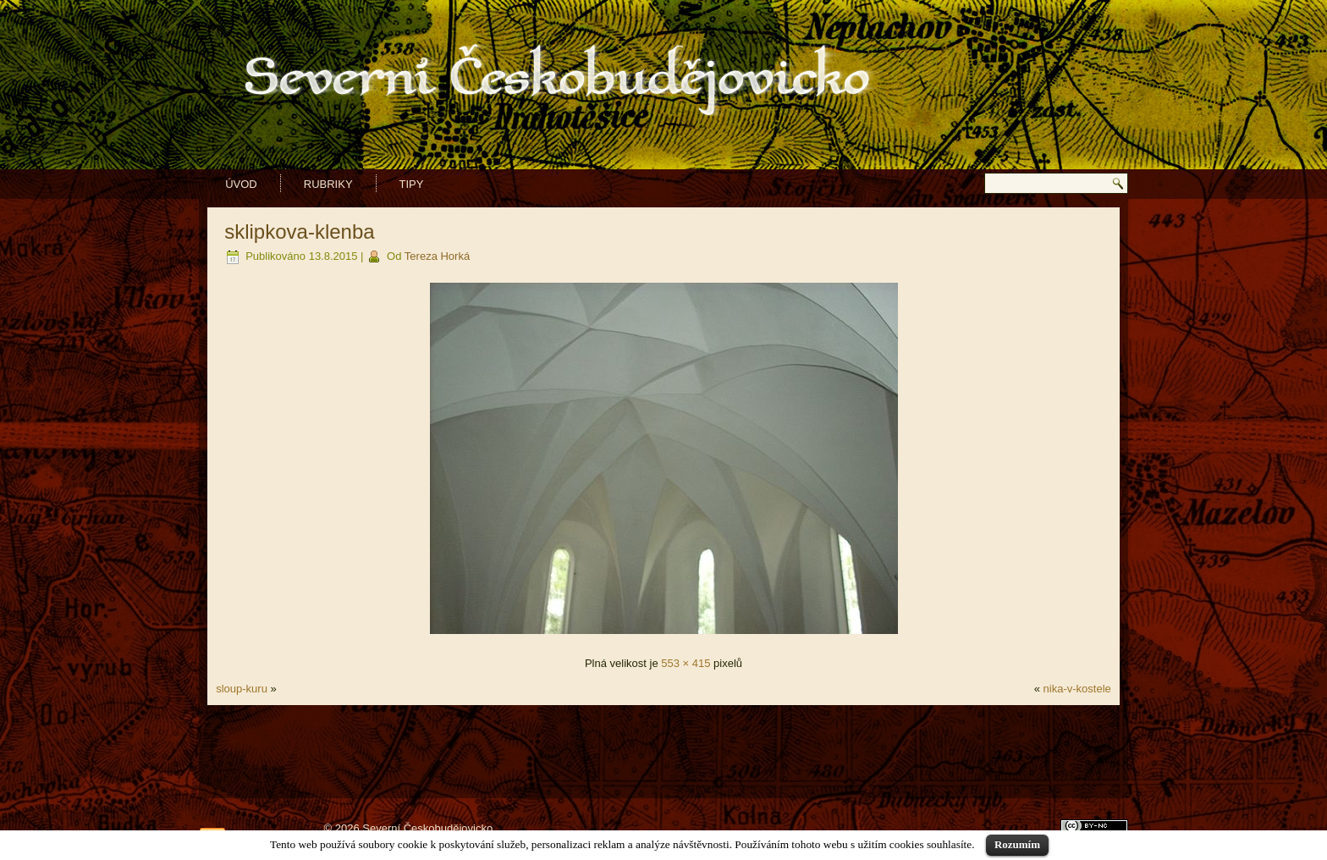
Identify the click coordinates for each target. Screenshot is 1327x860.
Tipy (411, 184)
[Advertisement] (663, 752)
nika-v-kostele (1077, 688)
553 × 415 (685, 663)
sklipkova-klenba (299, 231)
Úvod (241, 184)
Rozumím (1017, 844)
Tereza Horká (437, 256)
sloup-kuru (241, 688)
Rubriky (328, 184)
